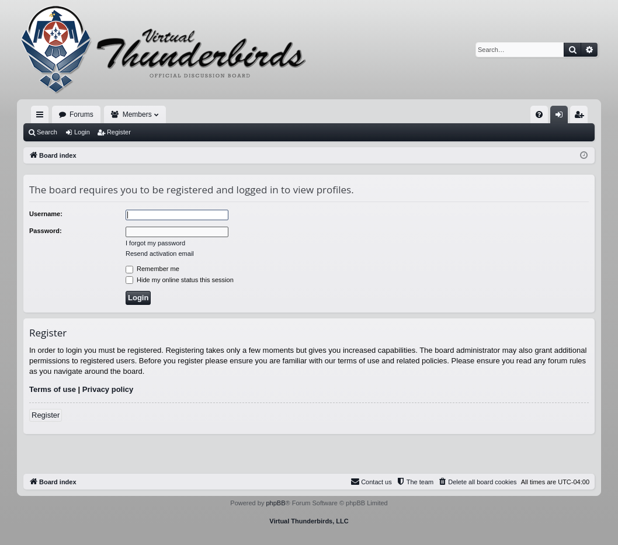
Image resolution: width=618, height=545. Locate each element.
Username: (46, 213)
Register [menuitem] (581, 116)
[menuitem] (539, 114)
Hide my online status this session (180, 279)
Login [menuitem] (561, 116)
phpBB (275, 502)
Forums (81, 114)
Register (119, 132)
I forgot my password (155, 243)
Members (137, 114)
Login (82, 132)
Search (47, 132)
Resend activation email (160, 253)
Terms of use (52, 389)
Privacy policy (107, 389)
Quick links (42, 116)
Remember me (152, 268)
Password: (45, 230)
